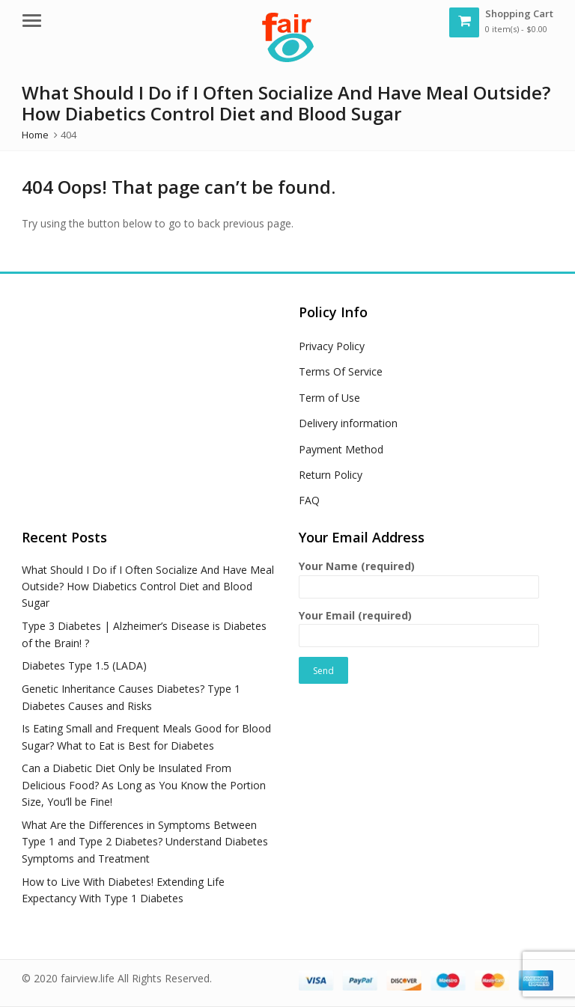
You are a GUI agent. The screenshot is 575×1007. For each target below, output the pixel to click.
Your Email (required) (419, 625)
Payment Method (341, 449)
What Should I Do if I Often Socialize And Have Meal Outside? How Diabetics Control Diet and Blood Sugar (148, 586)
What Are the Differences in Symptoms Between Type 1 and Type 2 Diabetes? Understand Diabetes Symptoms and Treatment (145, 842)
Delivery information (348, 423)
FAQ (309, 500)
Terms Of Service (341, 371)
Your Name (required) (419, 576)
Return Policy (330, 475)
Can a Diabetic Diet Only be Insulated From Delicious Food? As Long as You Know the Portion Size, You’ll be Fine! (144, 785)
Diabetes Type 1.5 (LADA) (84, 665)
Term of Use (329, 398)
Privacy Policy (332, 346)
